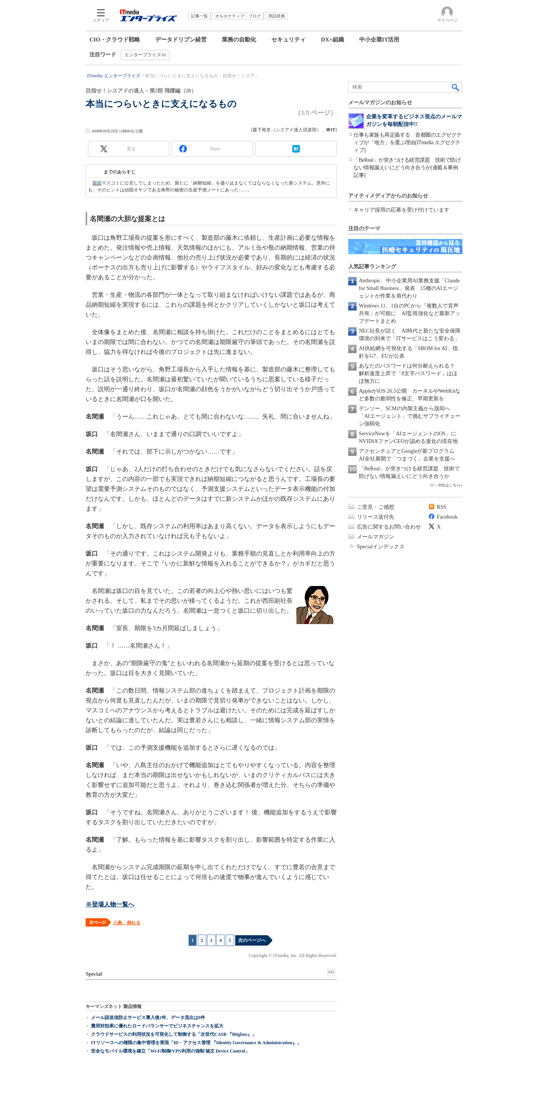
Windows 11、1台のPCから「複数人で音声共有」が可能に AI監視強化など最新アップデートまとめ (409, 313)
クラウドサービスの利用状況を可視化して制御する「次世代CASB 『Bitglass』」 (173, 1034)
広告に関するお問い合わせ (389, 527)
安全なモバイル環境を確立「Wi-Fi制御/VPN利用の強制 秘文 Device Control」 (170, 1051)
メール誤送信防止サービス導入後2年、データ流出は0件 (148, 1017)
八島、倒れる (126, 922)
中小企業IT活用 (379, 40)
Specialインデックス (381, 546)
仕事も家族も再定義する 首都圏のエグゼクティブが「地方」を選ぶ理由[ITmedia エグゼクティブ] (408, 142)
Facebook (447, 517)
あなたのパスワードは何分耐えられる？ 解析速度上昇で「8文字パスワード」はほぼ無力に (409, 373)
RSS (441, 507)
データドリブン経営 (181, 40)
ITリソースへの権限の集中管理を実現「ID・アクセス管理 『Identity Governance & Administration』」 (196, 1042)
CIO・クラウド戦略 (114, 40)
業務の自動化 (239, 40)
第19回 (97, 172)
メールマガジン (375, 537)
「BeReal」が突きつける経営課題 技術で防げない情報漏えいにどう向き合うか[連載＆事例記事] (407, 167)
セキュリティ (288, 40)
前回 (97, 183)
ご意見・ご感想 (375, 507)
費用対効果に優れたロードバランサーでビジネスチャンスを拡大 (157, 1026)
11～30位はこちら (445, 485)
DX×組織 (332, 40)
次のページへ (252, 940)
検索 (456, 87)
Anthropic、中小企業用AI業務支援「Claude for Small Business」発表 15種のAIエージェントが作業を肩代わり (409, 288)
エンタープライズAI (145, 54)
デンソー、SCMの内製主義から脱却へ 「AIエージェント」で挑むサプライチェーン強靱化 (409, 416)
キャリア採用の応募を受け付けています (401, 210)
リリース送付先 (375, 517)
